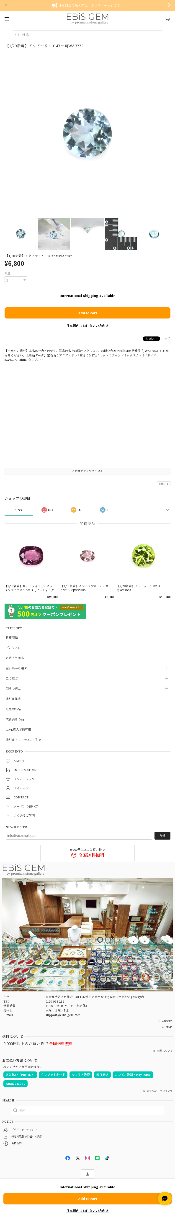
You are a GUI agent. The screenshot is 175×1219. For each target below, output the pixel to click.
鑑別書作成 (13, 699)
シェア (166, 338)
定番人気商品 (15, 658)
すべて (19, 510)
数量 (7, 273)
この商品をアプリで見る (87, 471)
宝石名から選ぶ (16, 668)
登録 (162, 836)
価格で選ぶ (13, 689)
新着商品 (12, 638)
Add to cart (87, 313)
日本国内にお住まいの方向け (87, 326)
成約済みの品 (15, 719)
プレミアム (13, 648)
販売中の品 (13, 709)
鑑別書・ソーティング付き (24, 740)
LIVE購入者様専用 (18, 730)
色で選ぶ (12, 678)
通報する (164, 483)
